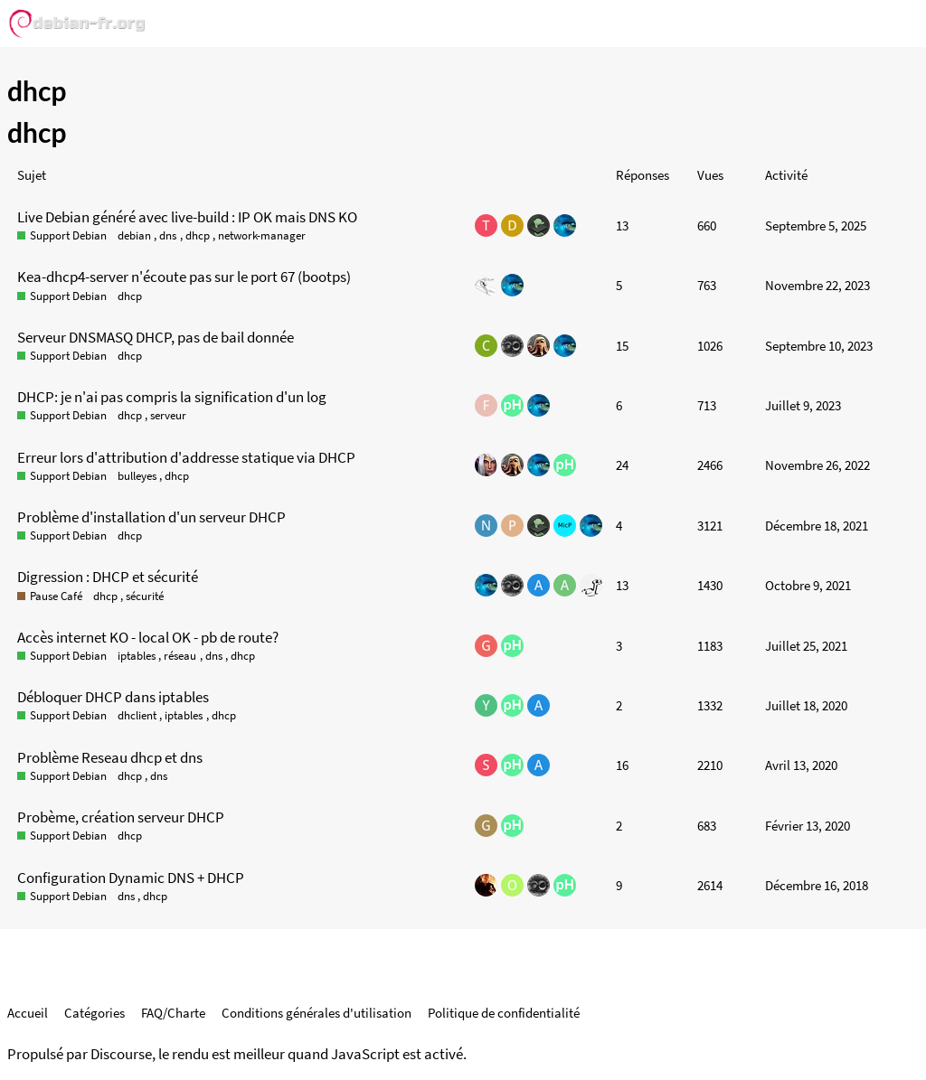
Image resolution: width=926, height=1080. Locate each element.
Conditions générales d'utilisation (316, 1012)
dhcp (197, 235)
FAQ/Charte (173, 1012)
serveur (168, 415)
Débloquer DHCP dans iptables (113, 697)
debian (134, 235)
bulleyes (137, 476)
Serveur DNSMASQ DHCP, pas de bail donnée (155, 337)
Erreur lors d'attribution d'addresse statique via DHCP (186, 457)
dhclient (137, 715)
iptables (137, 655)
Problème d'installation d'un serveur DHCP (151, 517)
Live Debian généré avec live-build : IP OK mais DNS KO (187, 217)
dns (167, 235)
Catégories (94, 1012)
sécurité (145, 596)
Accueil (27, 1012)
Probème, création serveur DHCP (120, 817)
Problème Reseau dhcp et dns (110, 757)
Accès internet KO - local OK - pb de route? (148, 637)
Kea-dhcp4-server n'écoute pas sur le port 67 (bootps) (184, 276)
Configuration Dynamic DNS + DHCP (130, 877)
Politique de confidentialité (504, 1012)
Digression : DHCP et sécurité (107, 577)
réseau (180, 655)
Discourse (121, 1054)
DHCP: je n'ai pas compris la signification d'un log (171, 397)
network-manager (262, 235)
